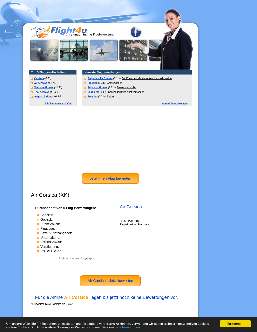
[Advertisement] (216, 85)
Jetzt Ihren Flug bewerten (110, 178)
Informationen (129, 327)
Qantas (38, 78)
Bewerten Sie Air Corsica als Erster (53, 304)
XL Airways (40, 83)
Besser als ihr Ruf (126, 87)
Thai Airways (41, 92)
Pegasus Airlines (97, 87)
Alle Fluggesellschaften (58, 103)
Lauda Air (93, 92)
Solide (110, 96)
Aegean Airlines (43, 96)
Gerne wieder (114, 83)
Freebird (92, 83)
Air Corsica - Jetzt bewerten (110, 281)
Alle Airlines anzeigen (175, 103)
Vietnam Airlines (43, 87)
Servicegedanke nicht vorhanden (126, 92)
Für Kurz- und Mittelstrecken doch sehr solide (146, 78)
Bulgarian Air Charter (100, 78)
